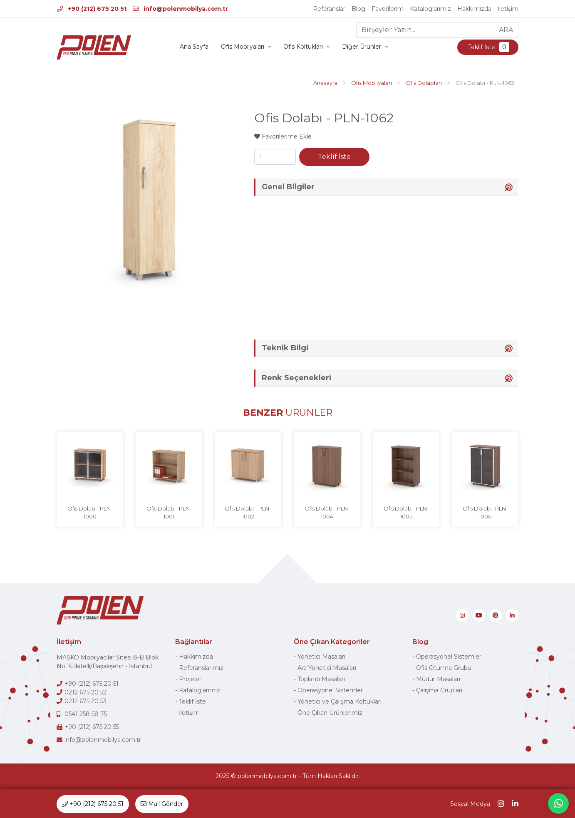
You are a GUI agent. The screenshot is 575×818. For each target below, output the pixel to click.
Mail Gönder (162, 804)
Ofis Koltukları (303, 46)
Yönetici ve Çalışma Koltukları (339, 701)
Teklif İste (487, 47)
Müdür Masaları (438, 679)
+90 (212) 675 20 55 (91, 727)
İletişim (508, 8)
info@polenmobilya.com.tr (180, 8)
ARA (506, 30)
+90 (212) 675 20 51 (91, 8)
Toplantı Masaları (321, 679)
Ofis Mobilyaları (242, 46)
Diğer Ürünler (361, 46)
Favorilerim (388, 8)
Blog (358, 8)
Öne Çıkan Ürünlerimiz (329, 712)
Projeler (190, 679)
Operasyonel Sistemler (330, 690)
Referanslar (329, 8)
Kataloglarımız (430, 8)
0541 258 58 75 (85, 714)
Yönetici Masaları (321, 656)
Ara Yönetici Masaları (326, 668)
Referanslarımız (201, 668)
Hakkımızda (474, 8)
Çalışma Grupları (439, 690)
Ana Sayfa (194, 46)
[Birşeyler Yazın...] (425, 29)
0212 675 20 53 (85, 701)
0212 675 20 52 (85, 692)
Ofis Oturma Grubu (443, 668)
